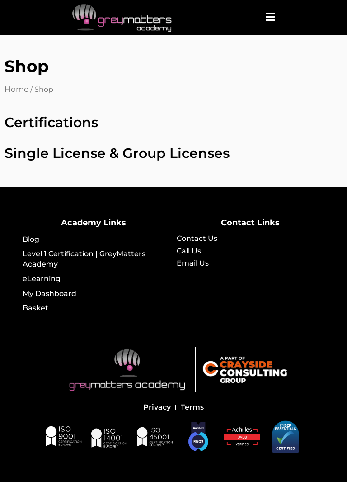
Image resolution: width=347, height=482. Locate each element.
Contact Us (197, 238)
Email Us (193, 263)
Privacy (157, 407)
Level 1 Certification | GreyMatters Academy (84, 258)
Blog (31, 239)
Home (16, 89)
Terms (192, 407)
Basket (35, 308)
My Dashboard (49, 293)
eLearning (42, 278)
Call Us (189, 251)
